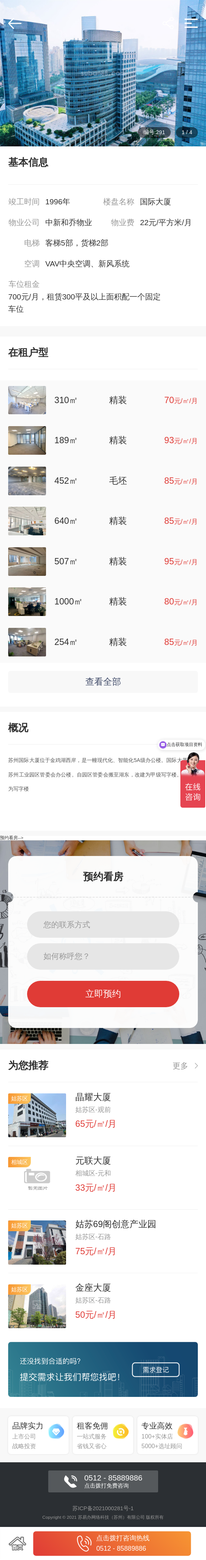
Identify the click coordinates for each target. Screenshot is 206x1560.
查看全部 (103, 682)
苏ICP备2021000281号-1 (103, 1508)
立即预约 (103, 994)
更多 (185, 1065)
